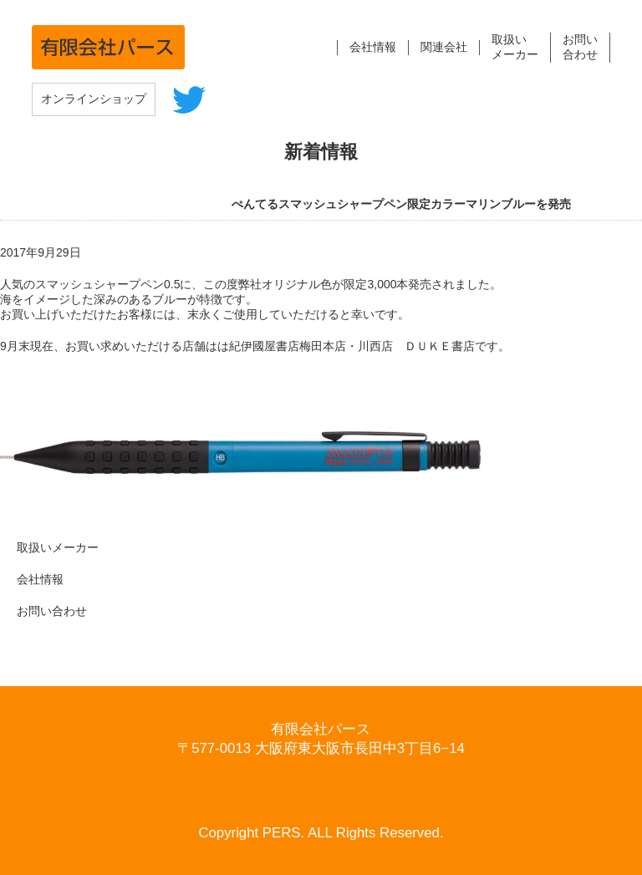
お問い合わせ (52, 611)
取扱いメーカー (58, 547)
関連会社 (443, 46)
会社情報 (372, 46)
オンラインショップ (93, 98)
